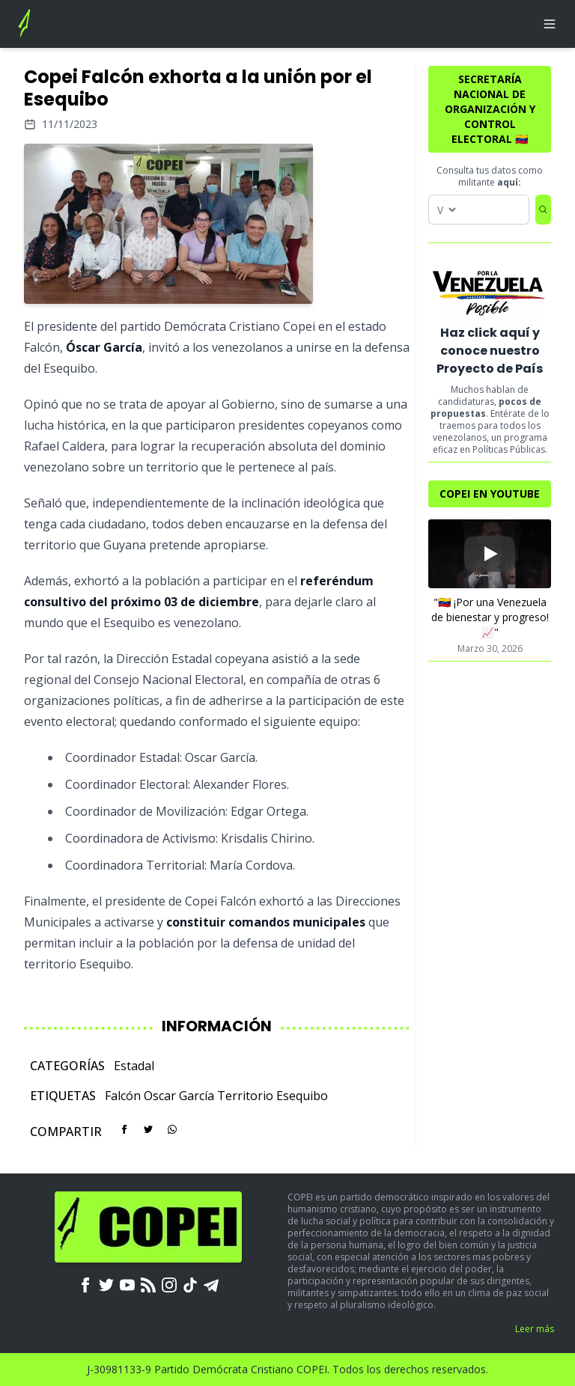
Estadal (134, 1065)
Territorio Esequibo (272, 1095)
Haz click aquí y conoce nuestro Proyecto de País (489, 350)
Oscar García (179, 1095)
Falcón (123, 1095)
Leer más (534, 1328)
